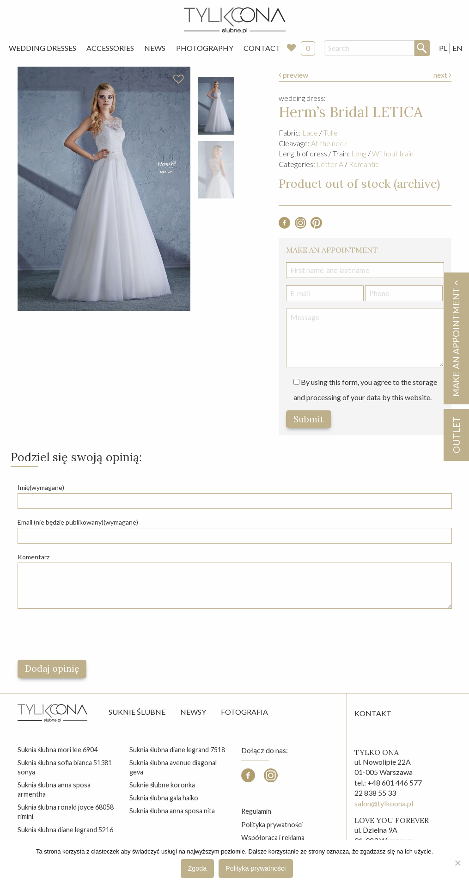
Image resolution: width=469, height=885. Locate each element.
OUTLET (456, 434)
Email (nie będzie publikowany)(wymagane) (78, 522)
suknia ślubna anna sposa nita (172, 811)
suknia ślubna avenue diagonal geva (173, 767)
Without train (393, 153)
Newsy (193, 711)
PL (443, 47)
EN (457, 47)
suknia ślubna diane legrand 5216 (65, 830)
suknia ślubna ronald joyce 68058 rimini (66, 811)
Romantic (364, 164)
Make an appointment (455, 338)
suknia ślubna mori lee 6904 (57, 750)
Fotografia (244, 711)
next (442, 74)
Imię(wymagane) (41, 487)
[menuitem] (42, 48)
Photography (204, 47)
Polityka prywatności (272, 825)
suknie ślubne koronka (162, 785)
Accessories (110, 47)
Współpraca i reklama (273, 838)
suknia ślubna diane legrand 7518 (177, 750)
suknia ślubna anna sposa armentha (54, 789)
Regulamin (256, 811)
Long (358, 153)
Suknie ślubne (137, 711)
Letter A (330, 164)
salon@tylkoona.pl (383, 803)
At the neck (329, 143)
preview (293, 74)
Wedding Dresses (42, 47)
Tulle (330, 132)
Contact (262, 47)
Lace (310, 132)
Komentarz (33, 557)
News (154, 47)
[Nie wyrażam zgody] (457, 862)
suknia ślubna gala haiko (163, 798)
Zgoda (197, 868)
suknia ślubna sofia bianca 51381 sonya (65, 767)
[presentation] (88, 634)
